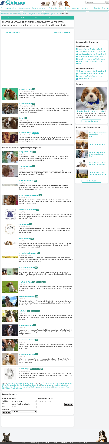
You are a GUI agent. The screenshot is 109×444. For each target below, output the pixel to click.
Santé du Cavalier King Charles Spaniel (89, 56)
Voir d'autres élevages (13, 32)
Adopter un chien (10, 8)
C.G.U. (86, 443)
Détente (67, 8)
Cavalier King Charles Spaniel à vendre (89, 73)
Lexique (54, 443)
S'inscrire (97, 8)
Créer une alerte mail (84, 78)
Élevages (52, 18)
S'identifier (105, 8)
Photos (23, 18)
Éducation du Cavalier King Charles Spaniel (91, 54)
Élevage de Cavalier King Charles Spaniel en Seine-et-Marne (33, 387)
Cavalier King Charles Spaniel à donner (89, 76)
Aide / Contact (44, 443)
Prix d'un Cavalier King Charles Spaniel (89, 49)
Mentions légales (75, 443)
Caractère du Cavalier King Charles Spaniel (91, 51)
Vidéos (37, 18)
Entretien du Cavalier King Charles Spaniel (90, 59)
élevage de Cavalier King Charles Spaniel (21, 383)
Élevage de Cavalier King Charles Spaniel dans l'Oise (23, 385)
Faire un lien (64, 443)
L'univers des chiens (55, 8)
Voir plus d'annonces (91, 121)
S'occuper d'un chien (39, 8)
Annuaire (85, 8)
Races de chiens (24, 8)
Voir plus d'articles (91, 181)
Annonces (75, 8)
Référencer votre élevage (62, 32)
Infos (8, 18)
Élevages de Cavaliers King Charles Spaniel (91, 71)
